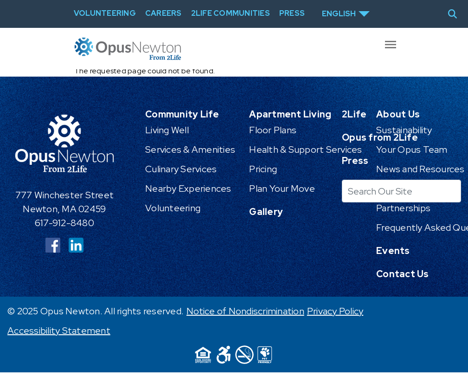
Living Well (167, 130)
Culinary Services (181, 169)
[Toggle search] (456, 14)
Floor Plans (272, 130)
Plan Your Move (282, 188)
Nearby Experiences (188, 188)
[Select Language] (346, 14)
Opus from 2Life (380, 137)
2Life (354, 114)
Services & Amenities (190, 149)
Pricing (263, 169)
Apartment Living (290, 114)
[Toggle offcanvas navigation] (392, 49)
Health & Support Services (305, 149)
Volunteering (172, 208)
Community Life (182, 114)
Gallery (266, 212)
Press (355, 161)
